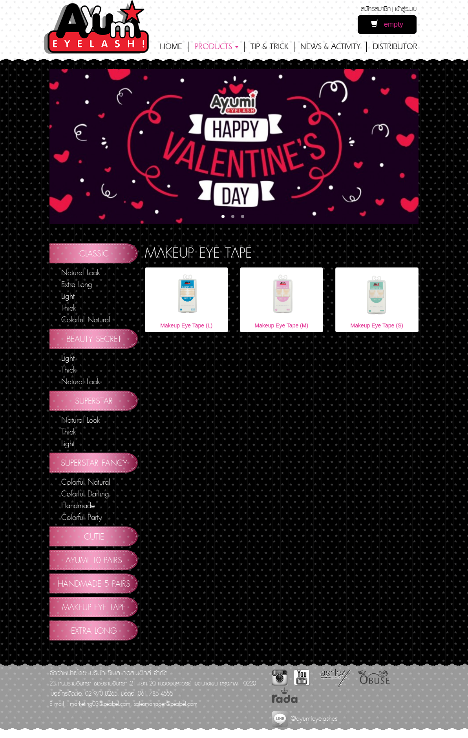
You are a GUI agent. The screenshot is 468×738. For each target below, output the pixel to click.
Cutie (94, 536)
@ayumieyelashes (304, 718)
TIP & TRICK (269, 46)
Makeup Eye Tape (94, 607)
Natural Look (80, 272)
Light (68, 296)
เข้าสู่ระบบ (406, 8)
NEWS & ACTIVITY (330, 46)
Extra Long (76, 284)
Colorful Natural (85, 319)
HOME (171, 46)
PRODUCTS (216, 46)
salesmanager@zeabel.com (165, 703)
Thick (68, 308)
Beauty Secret (93, 339)
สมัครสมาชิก (376, 8)
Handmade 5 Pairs (94, 583)
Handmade (78, 505)
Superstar (94, 401)
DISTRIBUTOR (395, 46)
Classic (94, 253)
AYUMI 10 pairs (94, 560)
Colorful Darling (85, 494)
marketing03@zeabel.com (100, 703)
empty (387, 24)
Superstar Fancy (94, 463)
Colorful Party (81, 517)
